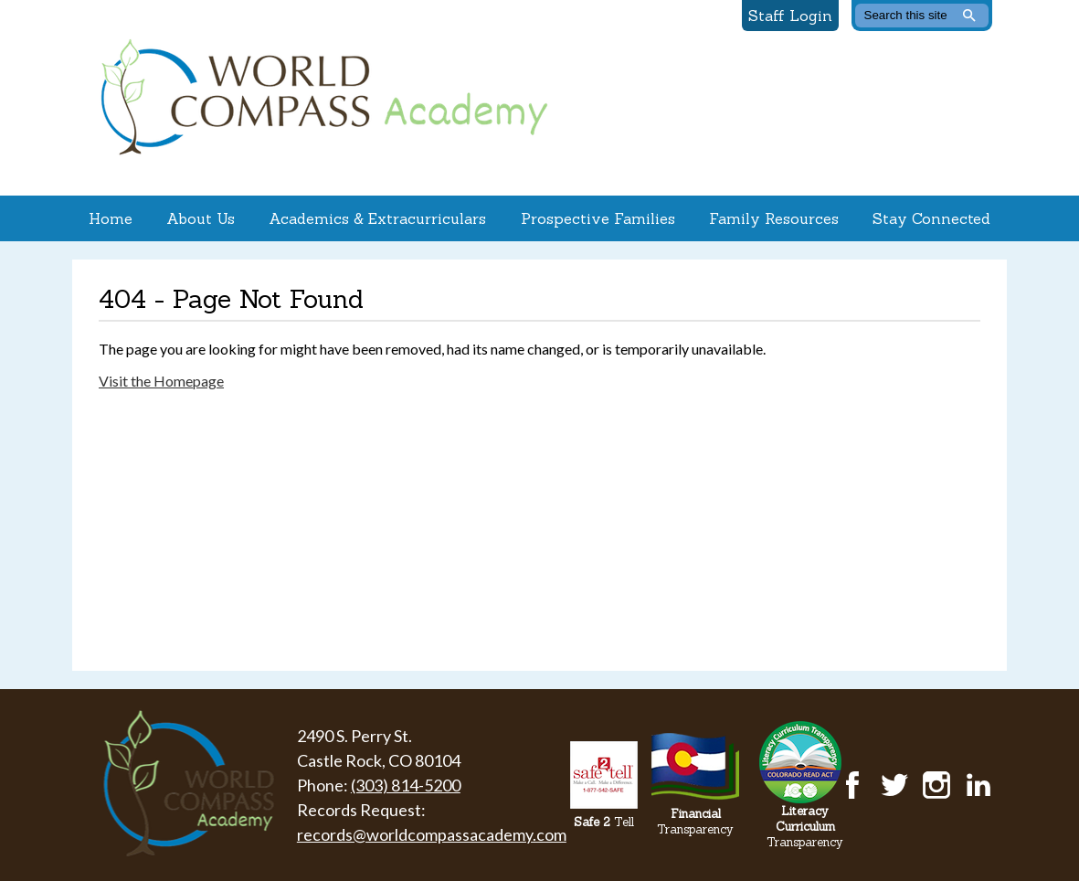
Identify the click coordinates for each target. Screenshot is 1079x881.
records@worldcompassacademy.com (431, 834)
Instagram (936, 785)
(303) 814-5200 (405, 785)
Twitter (894, 785)
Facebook (852, 785)
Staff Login (790, 15)
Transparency (695, 821)
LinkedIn (978, 785)
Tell (604, 822)
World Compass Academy (319, 98)
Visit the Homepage (161, 380)
